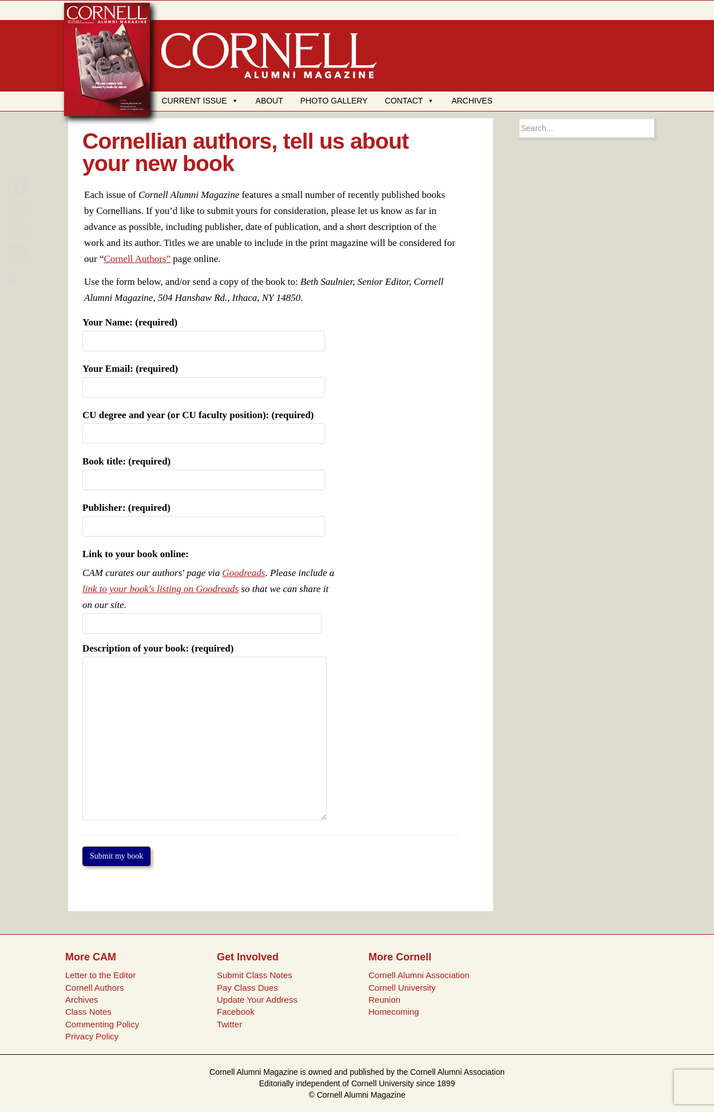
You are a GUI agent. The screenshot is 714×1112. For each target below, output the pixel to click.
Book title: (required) (203, 470)
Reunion (384, 999)
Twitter (229, 1024)
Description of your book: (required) (204, 656)
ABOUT (269, 100)
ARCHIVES (472, 100)
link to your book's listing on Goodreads (160, 588)
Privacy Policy (91, 1036)
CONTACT (410, 100)
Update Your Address (257, 999)
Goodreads (243, 572)
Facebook (236, 1011)
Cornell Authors (94, 987)
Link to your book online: (135, 554)
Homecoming (393, 1011)
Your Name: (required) (203, 331)
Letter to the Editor (100, 975)
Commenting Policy (102, 1024)
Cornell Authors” (137, 258)
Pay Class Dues (247, 987)
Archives (81, 999)
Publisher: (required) (203, 516)
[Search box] (587, 128)
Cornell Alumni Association (419, 975)
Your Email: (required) (203, 377)
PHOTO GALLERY (334, 100)
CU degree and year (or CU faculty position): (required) (203, 424)
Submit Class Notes (254, 975)
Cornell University (402, 987)
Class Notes (88, 1011)
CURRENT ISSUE (199, 100)
